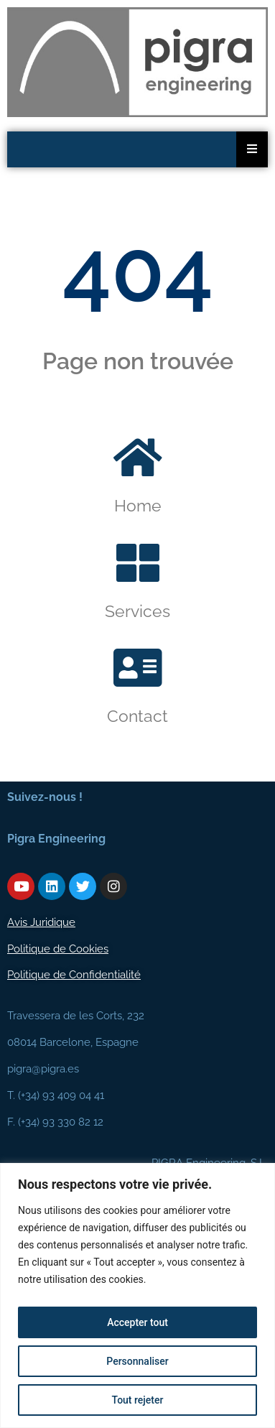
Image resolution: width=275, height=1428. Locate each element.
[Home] (137, 457)
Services (137, 611)
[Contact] (137, 668)
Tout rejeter (138, 1400)
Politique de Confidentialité (74, 974)
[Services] (137, 563)
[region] (137, 1295)
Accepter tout (137, 1322)
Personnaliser (137, 1361)
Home (138, 505)
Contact (137, 715)
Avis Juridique (41, 922)
